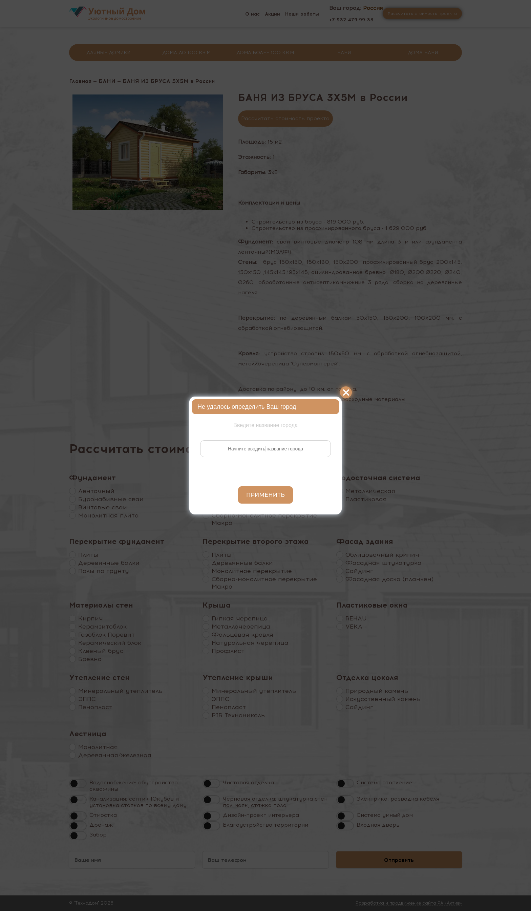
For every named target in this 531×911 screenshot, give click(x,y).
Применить (265, 495)
